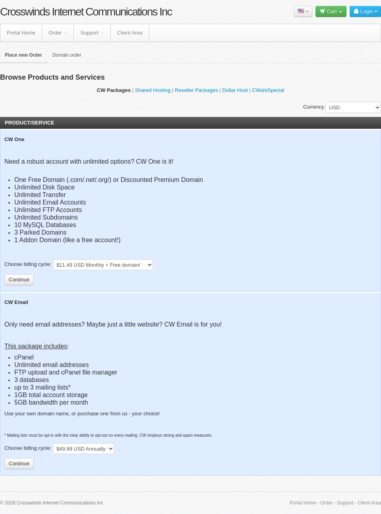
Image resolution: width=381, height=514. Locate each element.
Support (92, 33)
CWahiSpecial (268, 90)
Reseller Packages (196, 90)
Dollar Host (235, 90)
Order (57, 33)
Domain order (66, 55)
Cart (331, 11)
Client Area (129, 33)
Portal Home (21, 33)
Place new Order (23, 55)
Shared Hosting (153, 90)
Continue (19, 280)
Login (365, 11)
